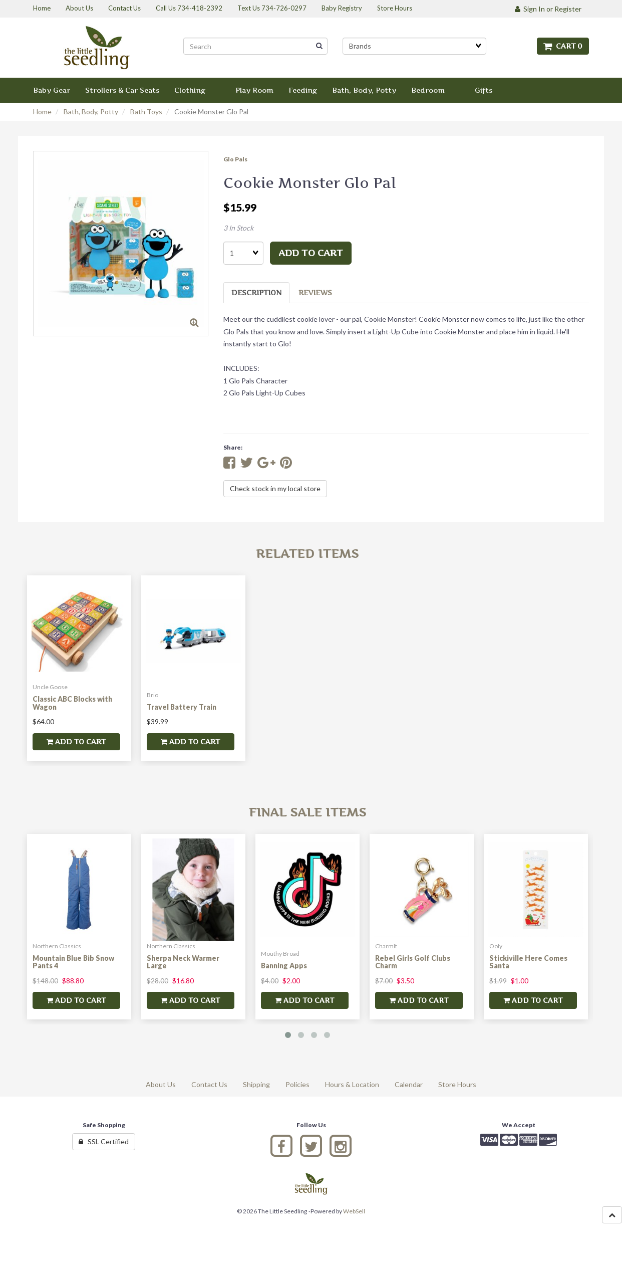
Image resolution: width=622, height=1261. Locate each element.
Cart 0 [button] (562, 46)
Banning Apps (284, 965)
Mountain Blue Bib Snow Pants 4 (73, 962)
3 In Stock (238, 228)
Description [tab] (256, 292)
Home (42, 111)
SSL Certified (104, 1141)
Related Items (307, 553)
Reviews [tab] (315, 292)
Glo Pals (235, 159)
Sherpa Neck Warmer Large (183, 962)
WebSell (354, 1211)
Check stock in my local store (275, 488)
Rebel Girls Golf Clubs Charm (412, 962)
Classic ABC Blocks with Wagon (72, 703)
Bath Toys (146, 111)
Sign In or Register (548, 9)
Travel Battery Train (181, 707)
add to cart (310, 253)
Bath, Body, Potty (91, 111)
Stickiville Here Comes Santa (528, 962)
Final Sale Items (307, 812)
